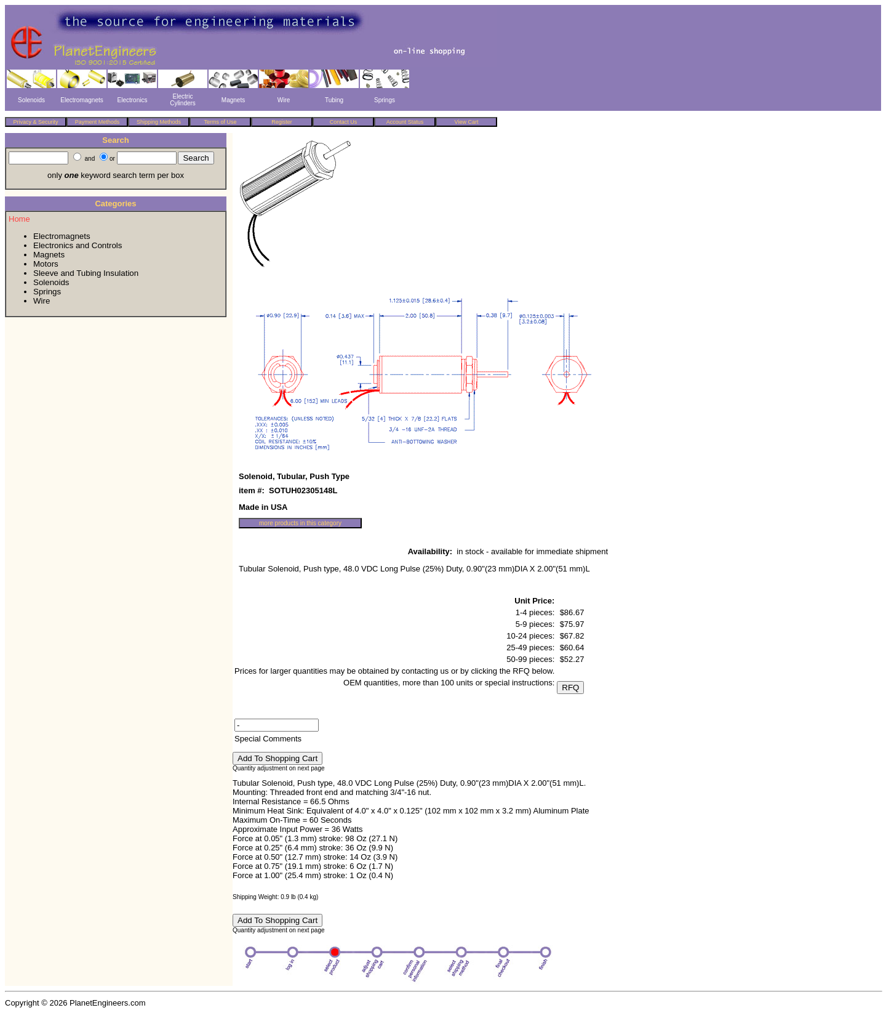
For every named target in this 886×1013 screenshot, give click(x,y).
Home (19, 219)
